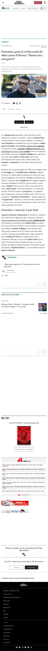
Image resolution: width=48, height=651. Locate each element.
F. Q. (3, 63)
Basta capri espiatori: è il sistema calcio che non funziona (22, 265)
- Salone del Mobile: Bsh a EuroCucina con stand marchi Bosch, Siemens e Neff (23, 491)
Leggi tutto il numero (24, 449)
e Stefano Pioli (31, 146)
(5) (6, 275)
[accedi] (45, 2)
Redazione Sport (7, 313)
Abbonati (38, 2)
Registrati (31, 567)
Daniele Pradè (39, 220)
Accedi (16, 567)
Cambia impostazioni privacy (11, 597)
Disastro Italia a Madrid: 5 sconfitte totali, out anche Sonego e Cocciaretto (17, 305)
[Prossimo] (44, 284)
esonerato (40, 146)
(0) (45, 313)
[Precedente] (38, 284)
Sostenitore (10, 270)
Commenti (5, 103)
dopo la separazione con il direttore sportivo (17, 220)
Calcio (4, 42)
